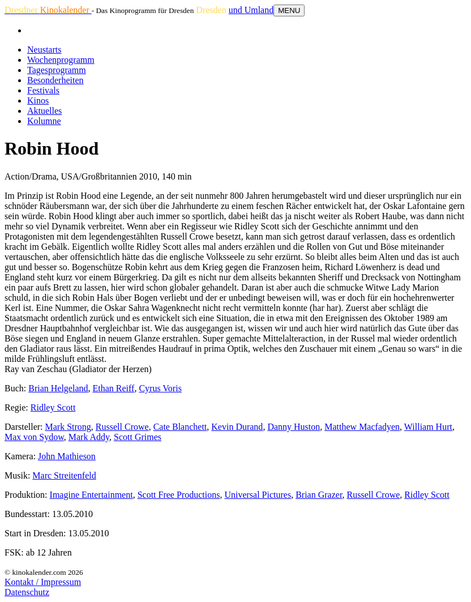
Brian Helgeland (58, 388)
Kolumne (44, 121)
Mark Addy (88, 437)
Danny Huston (293, 427)
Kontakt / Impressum (43, 582)
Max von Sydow (34, 437)
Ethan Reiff (114, 388)
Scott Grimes (137, 437)
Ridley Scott (53, 407)
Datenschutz (27, 592)
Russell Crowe (122, 427)
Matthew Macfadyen (362, 427)
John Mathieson (67, 456)
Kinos (38, 100)
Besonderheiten (55, 80)
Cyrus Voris (160, 388)
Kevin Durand (237, 427)
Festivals (43, 90)
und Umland (251, 10)
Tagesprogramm (56, 70)
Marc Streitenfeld (64, 475)
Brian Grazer (319, 494)
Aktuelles (44, 111)
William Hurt (428, 427)
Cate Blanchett (180, 427)
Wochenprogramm (61, 60)
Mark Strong (68, 427)
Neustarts (44, 49)
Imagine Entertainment (91, 494)
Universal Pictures (257, 494)
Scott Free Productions (179, 494)
